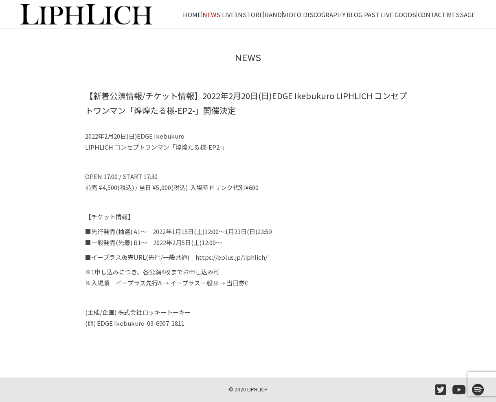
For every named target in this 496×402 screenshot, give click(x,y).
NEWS (211, 14)
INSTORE (249, 14)
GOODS (405, 14)
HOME (192, 14)
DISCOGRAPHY (324, 14)
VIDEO (292, 14)
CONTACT (432, 14)
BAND (273, 14)
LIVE (228, 14)
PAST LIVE (378, 14)
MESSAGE (461, 14)
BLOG (354, 14)
